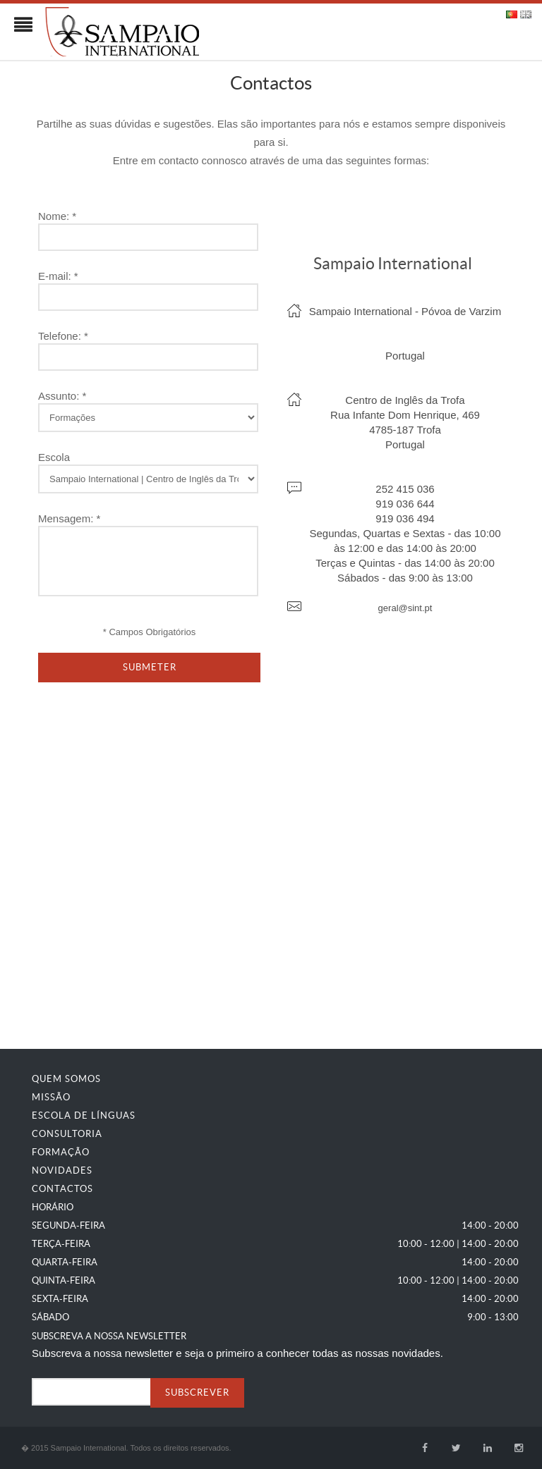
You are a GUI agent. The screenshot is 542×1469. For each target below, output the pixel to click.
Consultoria (67, 1134)
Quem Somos (66, 1079)
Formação (61, 1152)
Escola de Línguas (84, 1115)
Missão (51, 1097)
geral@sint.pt (405, 608)
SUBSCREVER (197, 1392)
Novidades (62, 1170)
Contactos (62, 1189)
